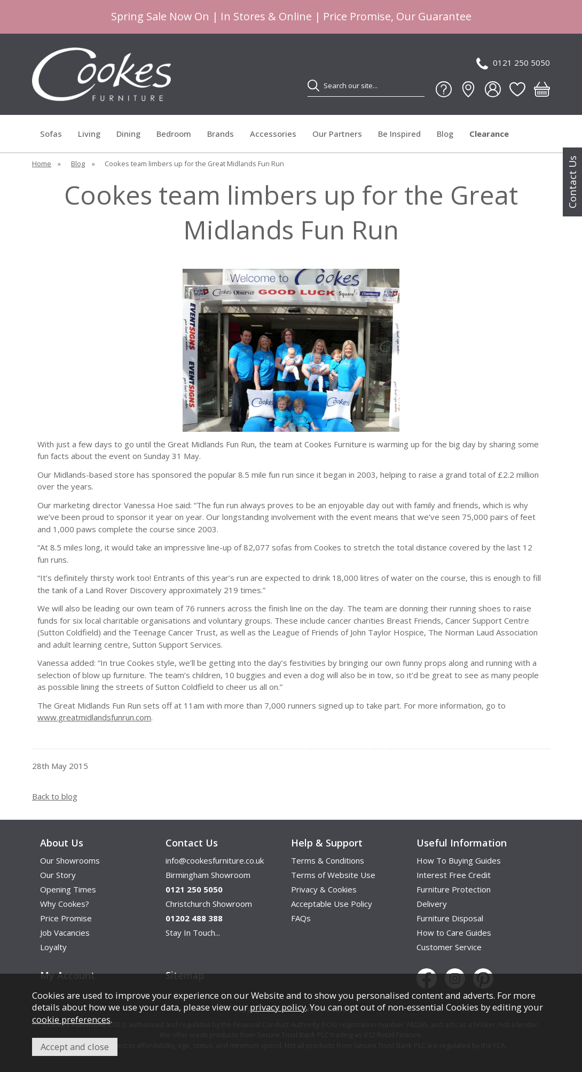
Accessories (273, 133)
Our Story (58, 874)
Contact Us (572, 182)
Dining (128, 133)
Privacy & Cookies (324, 889)
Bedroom (173, 133)
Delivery (431, 903)
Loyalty (53, 947)
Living (89, 133)
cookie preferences (71, 1019)
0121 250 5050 (513, 63)
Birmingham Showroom (208, 874)
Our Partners (337, 133)
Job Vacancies (65, 932)
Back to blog (54, 796)
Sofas (51, 133)
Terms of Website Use (333, 874)
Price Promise (66, 918)
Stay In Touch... (193, 932)
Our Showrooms (70, 860)
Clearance (489, 133)
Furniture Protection (453, 889)
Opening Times (68, 889)
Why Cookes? (64, 903)
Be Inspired (399, 133)
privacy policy (278, 1007)
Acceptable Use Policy (331, 903)
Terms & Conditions (327, 860)
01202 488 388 (194, 918)
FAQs (301, 918)
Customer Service (449, 947)
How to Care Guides (453, 932)
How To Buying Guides (458, 860)
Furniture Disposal (449, 918)
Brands (220, 133)
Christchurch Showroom (209, 903)
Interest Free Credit (453, 874)
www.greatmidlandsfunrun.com (94, 717)
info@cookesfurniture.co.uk (215, 860)
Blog (445, 133)
